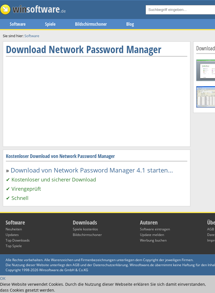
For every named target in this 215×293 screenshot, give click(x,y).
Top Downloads (18, 240)
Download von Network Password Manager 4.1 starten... (92, 170)
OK (3, 278)
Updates (12, 234)
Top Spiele (14, 246)
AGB (210, 229)
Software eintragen (155, 229)
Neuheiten (14, 229)
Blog (130, 24)
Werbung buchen (153, 240)
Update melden (152, 234)
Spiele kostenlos (85, 229)
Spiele (50, 24)
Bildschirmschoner (91, 24)
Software (17, 24)
